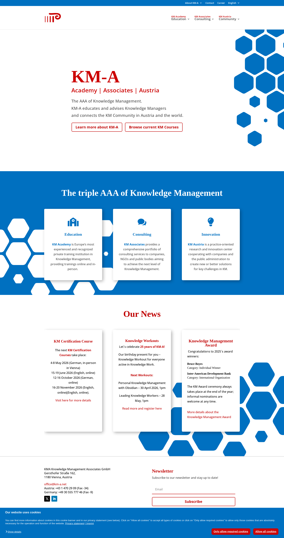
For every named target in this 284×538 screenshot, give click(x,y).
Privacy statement (74, 523)
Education (178, 19)
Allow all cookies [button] (265, 531)
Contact (209, 3)
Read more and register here (142, 408)
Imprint (90, 523)
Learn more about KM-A (97, 127)
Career (221, 3)
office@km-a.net (55, 484)
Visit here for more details (73, 400)
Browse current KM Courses (154, 127)
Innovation (210, 234)
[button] (14, 532)
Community (227, 19)
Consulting (202, 19)
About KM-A (192, 3)
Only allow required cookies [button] (231, 531)
